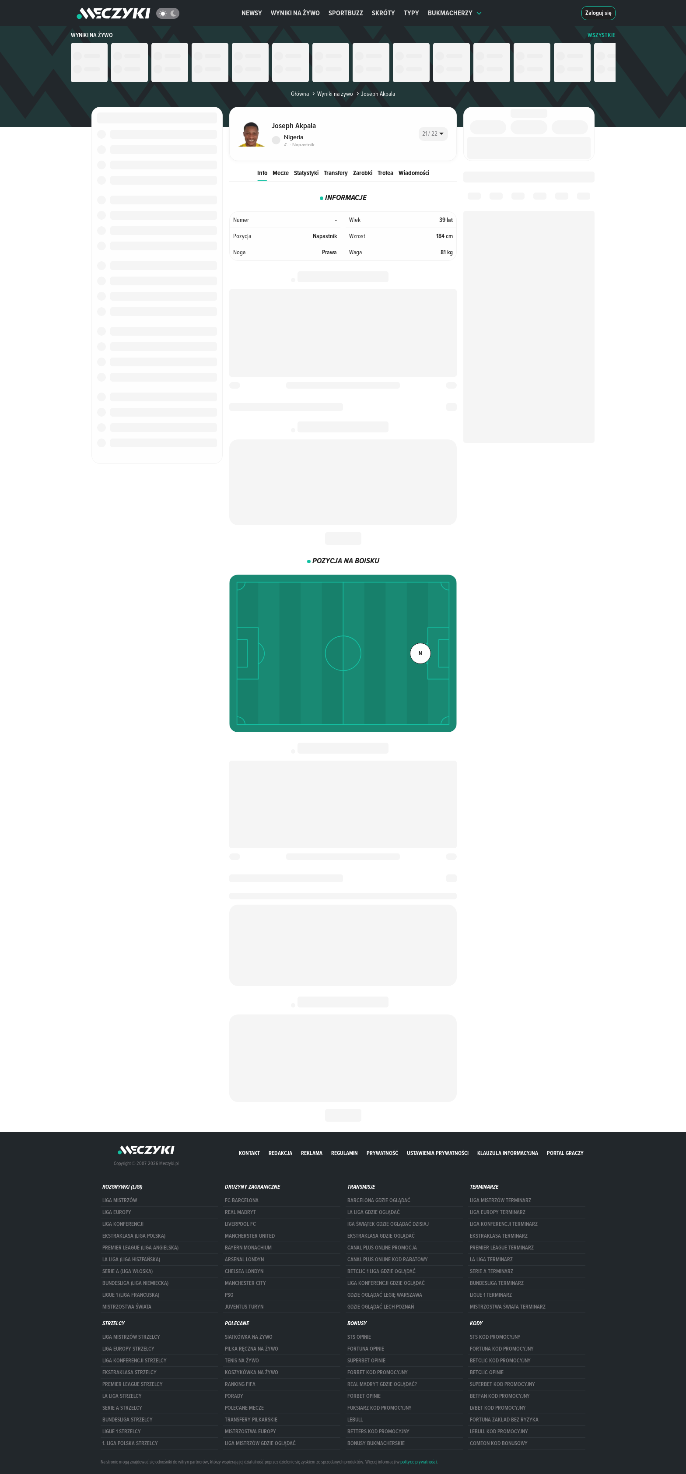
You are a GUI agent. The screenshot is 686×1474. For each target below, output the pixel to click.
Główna (300, 93)
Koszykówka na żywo (251, 1372)
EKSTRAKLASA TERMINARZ (499, 1235)
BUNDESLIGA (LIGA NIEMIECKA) (135, 1283)
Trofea (385, 172)
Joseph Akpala (375, 93)
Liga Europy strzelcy (128, 1348)
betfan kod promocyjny (500, 1396)
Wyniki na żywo (295, 13)
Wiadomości (414, 172)
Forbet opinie (364, 1396)
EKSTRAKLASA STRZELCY (129, 1372)
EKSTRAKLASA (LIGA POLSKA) (133, 1235)
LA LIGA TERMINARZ (491, 1259)
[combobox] (433, 134)
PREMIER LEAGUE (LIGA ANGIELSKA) (140, 1247)
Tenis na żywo (242, 1360)
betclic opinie (487, 1372)
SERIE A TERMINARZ (491, 1271)
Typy (411, 13)
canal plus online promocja (382, 1247)
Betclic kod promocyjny (500, 1360)
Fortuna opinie (365, 1348)
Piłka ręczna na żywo (251, 1348)
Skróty (383, 13)
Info (262, 172)
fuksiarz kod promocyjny (379, 1407)
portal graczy (565, 1153)
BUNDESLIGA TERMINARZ (497, 1283)
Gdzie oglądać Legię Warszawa (384, 1295)
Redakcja (280, 1153)
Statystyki (306, 172)
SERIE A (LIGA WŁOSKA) (127, 1271)
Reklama (311, 1153)
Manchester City (245, 1283)
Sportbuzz (346, 13)
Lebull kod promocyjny (499, 1431)
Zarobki (362, 172)
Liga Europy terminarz (497, 1212)
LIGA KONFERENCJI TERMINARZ (504, 1224)
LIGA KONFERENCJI (123, 1224)
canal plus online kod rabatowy (387, 1259)
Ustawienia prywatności (438, 1153)
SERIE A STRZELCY (122, 1407)
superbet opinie (366, 1360)
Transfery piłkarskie (251, 1419)
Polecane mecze (244, 1407)
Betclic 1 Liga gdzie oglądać (381, 1271)
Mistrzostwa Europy (250, 1431)
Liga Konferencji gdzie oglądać (386, 1283)
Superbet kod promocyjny (502, 1384)
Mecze (281, 172)
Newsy (252, 13)
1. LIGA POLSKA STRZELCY (130, 1443)
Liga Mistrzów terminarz (500, 1200)
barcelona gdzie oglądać (378, 1200)
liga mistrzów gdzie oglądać (260, 1443)
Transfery (336, 172)
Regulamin (344, 1153)
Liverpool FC (240, 1224)
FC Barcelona (242, 1200)
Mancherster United (250, 1235)
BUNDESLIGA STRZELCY (127, 1419)
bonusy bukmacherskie (376, 1443)
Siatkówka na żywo (249, 1337)
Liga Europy (116, 1212)
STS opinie (359, 1337)
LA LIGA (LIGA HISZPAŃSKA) (131, 1259)
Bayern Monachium (248, 1247)
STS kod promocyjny (495, 1337)
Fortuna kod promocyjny (502, 1348)
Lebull (355, 1419)
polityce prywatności (418, 1461)
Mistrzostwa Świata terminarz (508, 1306)
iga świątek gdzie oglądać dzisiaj (388, 1224)
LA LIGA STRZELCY (122, 1396)
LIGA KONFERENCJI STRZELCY (134, 1360)
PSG (229, 1295)
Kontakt (249, 1153)
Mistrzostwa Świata (126, 1306)
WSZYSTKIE (602, 35)
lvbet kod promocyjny (498, 1407)
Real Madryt (240, 1212)
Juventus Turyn (244, 1306)
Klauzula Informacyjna (507, 1153)
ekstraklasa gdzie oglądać (381, 1235)
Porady (234, 1396)
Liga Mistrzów (119, 1200)
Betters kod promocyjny (378, 1431)
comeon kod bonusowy (499, 1443)
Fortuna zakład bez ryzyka (504, 1419)
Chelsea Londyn (244, 1271)
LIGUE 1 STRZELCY (121, 1431)
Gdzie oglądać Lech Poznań (380, 1306)
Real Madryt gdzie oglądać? (382, 1384)
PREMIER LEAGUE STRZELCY (132, 1384)
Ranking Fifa (240, 1384)
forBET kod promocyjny (377, 1372)
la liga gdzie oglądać (373, 1212)
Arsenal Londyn (244, 1259)
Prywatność (382, 1153)
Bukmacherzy (455, 13)
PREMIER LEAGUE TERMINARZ (502, 1247)
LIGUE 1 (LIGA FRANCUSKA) (130, 1295)
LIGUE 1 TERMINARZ (491, 1295)
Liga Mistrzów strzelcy (131, 1337)
